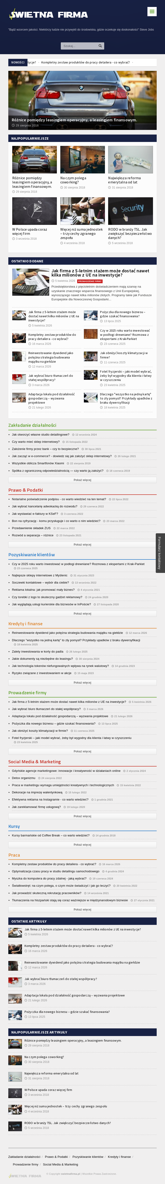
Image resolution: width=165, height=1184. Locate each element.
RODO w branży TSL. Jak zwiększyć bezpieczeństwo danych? (130, 233)
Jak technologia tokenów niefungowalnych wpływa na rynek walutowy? (60, 666)
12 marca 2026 (39, 366)
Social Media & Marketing (60, 1164)
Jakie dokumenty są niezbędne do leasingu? (42, 658)
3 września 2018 (24, 238)
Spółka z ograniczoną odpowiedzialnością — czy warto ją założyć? (58, 470)
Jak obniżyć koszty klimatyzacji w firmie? (40, 730)
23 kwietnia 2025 (112, 385)
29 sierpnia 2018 (24, 191)
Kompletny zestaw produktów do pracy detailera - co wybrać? (52, 337)
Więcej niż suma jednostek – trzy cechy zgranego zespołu (81, 233)
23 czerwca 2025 (112, 343)
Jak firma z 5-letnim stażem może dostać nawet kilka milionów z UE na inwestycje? (101, 273)
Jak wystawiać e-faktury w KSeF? (35, 513)
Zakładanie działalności (24, 1157)
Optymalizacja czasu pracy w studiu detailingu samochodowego (56, 871)
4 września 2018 (72, 243)
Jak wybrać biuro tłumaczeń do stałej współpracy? (50, 378)
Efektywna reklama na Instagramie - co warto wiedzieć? (50, 799)
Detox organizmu (23, 778)
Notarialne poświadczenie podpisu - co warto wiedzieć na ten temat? (59, 499)
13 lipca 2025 (110, 321)
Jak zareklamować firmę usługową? (36, 807)
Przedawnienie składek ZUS (31, 528)
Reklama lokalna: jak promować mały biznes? (43, 589)
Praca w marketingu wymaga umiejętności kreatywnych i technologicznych (63, 785)
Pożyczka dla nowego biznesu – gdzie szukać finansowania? (122, 314)
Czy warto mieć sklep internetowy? (36, 441)
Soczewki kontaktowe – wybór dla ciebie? (40, 582)
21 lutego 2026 (39, 407)
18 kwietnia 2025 (112, 407)
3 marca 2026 (39, 385)
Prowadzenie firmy (25, 1164)
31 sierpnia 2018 (120, 187)
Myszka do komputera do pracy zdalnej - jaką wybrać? (49, 878)
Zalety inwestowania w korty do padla (37, 651)
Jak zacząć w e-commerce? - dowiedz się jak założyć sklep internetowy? (62, 456)
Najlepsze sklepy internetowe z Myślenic (39, 575)
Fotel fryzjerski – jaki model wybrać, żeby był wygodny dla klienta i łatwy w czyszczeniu (126, 375)
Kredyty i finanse (119, 1157)
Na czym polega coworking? (73, 180)
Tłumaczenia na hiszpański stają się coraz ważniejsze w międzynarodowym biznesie (70, 900)
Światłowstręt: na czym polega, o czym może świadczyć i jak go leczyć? (61, 885)
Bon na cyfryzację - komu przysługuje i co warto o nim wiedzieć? (56, 521)
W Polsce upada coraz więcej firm (29, 231)
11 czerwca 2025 (112, 362)
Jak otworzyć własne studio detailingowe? (40, 434)
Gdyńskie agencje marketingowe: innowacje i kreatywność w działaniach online (66, 771)
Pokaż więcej (82, 480)
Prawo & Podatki (56, 1157)
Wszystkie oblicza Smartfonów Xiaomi (38, 463)
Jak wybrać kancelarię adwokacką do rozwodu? (44, 506)
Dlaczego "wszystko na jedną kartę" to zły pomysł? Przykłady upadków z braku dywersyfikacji (126, 398)
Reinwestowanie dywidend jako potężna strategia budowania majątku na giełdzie (50, 357)
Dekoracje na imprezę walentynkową (37, 792)
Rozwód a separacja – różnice (33, 535)
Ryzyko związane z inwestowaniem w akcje (42, 673)
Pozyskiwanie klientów (88, 1157)
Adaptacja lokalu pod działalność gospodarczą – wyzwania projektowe (51, 398)
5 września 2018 (120, 243)
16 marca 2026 (39, 343)
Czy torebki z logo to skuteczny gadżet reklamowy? (47, 597)
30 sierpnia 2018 (72, 187)
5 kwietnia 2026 (63, 281)
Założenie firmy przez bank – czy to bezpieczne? (45, 449)
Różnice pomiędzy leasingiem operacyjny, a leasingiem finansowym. (32, 182)
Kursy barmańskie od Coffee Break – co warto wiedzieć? (51, 835)
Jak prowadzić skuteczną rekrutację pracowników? (46, 893)
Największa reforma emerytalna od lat (124, 180)
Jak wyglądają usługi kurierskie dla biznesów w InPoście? (51, 604)
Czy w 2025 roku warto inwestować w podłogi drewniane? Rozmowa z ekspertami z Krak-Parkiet (125, 334)
